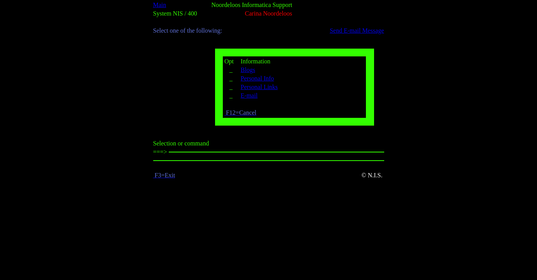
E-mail (249, 95)
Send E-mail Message (357, 30)
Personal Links (259, 87)
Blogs (248, 69)
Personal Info (257, 78)
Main (159, 5)
